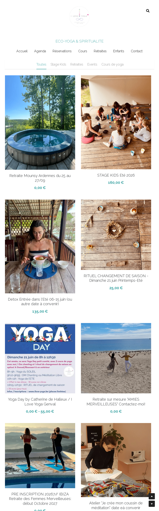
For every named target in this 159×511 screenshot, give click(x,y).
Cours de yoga (112, 64)
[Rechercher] (147, 11)
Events (92, 64)
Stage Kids (58, 64)
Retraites (76, 64)
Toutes (41, 64)
